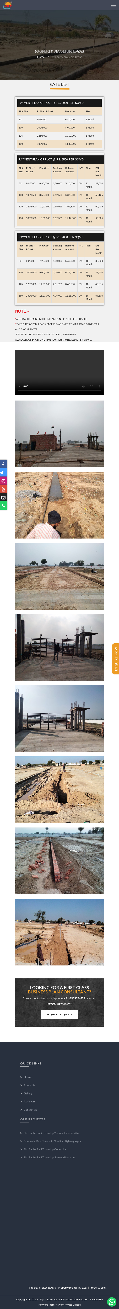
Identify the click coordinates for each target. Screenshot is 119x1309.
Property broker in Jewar (82, 1287)
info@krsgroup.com (59, 1003)
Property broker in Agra (51, 1287)
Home (41, 56)
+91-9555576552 (74, 998)
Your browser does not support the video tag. (59, 372)
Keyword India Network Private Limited (59, 1304)
